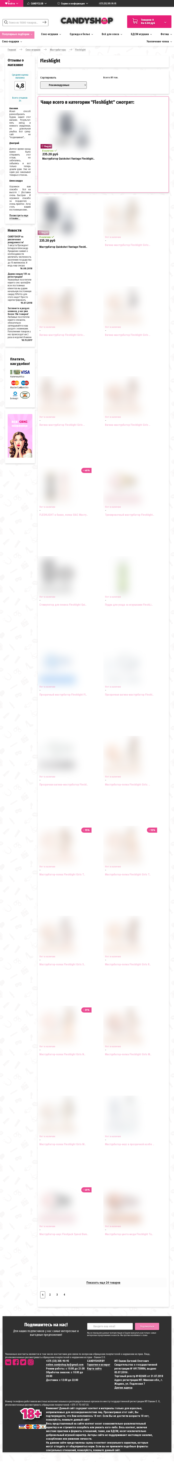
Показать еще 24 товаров (103, 1282)
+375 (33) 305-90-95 (107, 3)
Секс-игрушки (51, 34)
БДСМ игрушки (141, 34)
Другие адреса (123, 1387)
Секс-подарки (12, 41)
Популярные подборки (17, 34)
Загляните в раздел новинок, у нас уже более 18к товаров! (18, 311)
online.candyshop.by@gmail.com (65, 1364)
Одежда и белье (81, 34)
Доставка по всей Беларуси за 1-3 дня (149, 11)
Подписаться (147, 1326)
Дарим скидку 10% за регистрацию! (19, 275)
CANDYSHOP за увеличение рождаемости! (16, 239)
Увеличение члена (159, 41)
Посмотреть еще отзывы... (18, 217)
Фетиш (166, 34)
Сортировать (48, 77)
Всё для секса (112, 34)
